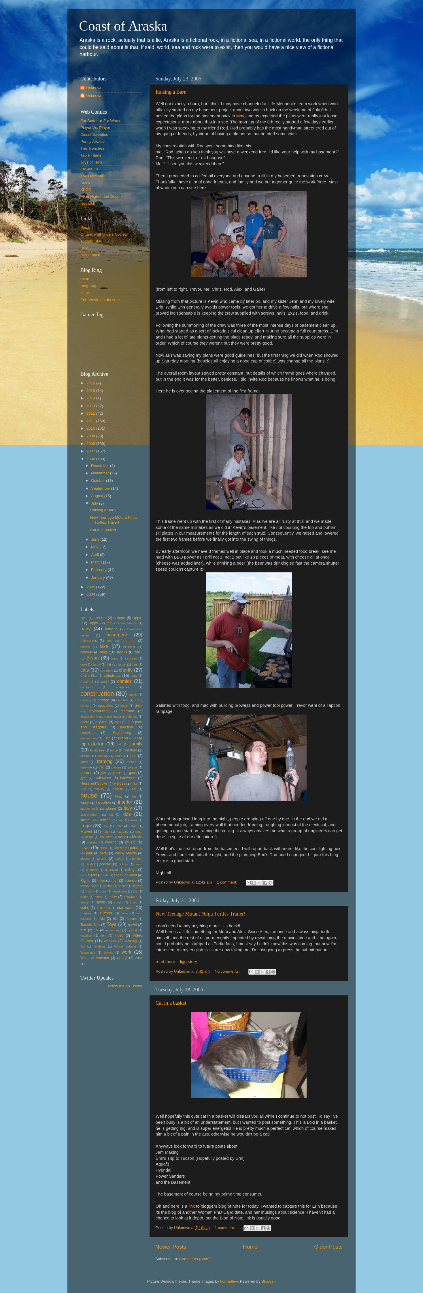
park (89, 853)
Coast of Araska (123, 25)
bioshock (129, 647)
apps (94, 623)
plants (119, 858)
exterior (95, 743)
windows (99, 946)
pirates (102, 859)
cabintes (131, 658)
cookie (133, 694)
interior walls (89, 808)
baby (85, 628)
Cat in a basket (171, 1003)
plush (89, 864)
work (126, 951)
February (99, 569)
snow (113, 897)
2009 (91, 436)
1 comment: (227, 882)
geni (103, 773)
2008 (91, 443)
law (120, 820)
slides (84, 897)
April (95, 554)
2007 (91, 451)
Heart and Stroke (93, 783)
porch (138, 864)
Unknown (94, 88)
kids (126, 814)
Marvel (86, 831)
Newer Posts (170, 1247)
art (109, 623)
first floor (130, 750)
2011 (91, 421)
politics (123, 864)
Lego (85, 825)
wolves (108, 952)
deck (138, 706)
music (130, 842)
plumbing (136, 858)
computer (122, 687)
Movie (137, 837)
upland (132, 930)
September (101, 488)
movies (92, 842)
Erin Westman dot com (100, 300)
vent (103, 935)
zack (138, 958)
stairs (84, 908)
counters (122, 700)
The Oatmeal (91, 176)
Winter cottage (125, 946)
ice (134, 796)
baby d (111, 629)
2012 (91, 413)
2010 (91, 428)
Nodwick (87, 203)
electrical (87, 733)
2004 (91, 594)
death (124, 705)
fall (120, 744)
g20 (101, 767)
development (98, 711)
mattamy (122, 831)
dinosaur (127, 711)
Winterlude (87, 952)
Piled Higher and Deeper (101, 196)
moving (110, 842)
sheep (122, 886)
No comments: (228, 971)
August (97, 496)
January (98, 577)
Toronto (131, 918)
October (98, 480)
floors (118, 756)
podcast (105, 864)
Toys (111, 924)
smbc (98, 897)
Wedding (130, 941)
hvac (119, 796)
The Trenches (92, 148)
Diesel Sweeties (94, 134)
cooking (85, 700)
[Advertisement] (106, 1019)
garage (132, 767)
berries (85, 647)
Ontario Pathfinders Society (104, 234)
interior (125, 802)
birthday (86, 652)
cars (134, 664)
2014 (91, 398)
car (108, 664)
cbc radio (106, 670)
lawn (134, 820)
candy (96, 664)
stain (133, 902)
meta (138, 831)
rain (83, 875)
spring (118, 902)
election (126, 727)
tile (115, 919)
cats (84, 669)
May (95, 547)
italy (128, 808)
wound (122, 958)
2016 (91, 383)
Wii (82, 946)
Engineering (121, 733)
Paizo (85, 227)
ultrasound (113, 930)
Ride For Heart (125, 875)
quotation (111, 869)
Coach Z (86, 681)
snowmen (130, 897)
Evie (138, 738)
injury (84, 802)
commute (86, 687)
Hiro (83, 789)
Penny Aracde (126, 853)
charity (126, 669)
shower (137, 886)
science (131, 881)
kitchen (85, 820)
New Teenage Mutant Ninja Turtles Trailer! (201, 914)
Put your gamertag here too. (109, 340)
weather (110, 941)
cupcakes (105, 706)
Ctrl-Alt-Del (89, 169)
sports (101, 902)
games (116, 767)
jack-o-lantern (89, 814)
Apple (138, 618)
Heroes (119, 783)
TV (96, 930)
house (88, 795)
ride (106, 875)
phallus (85, 858)
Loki (119, 826)
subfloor (106, 913)
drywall (101, 722)
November (100, 473)
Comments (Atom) (195, 1259)
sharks (107, 886)
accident (100, 618)
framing (105, 761)
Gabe (85, 293)
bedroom (128, 641)
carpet (122, 664)
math (106, 831)
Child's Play (88, 675)
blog (103, 652)
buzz (114, 658)
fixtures (85, 756)
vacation (86, 935)
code (105, 682)
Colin (84, 279)
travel (132, 925)
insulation (103, 802)
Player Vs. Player (95, 127)
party (103, 853)
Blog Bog (88, 286)
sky (135, 891)
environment (88, 738)
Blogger (268, 1281)
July (95, 503)
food (132, 756)
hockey (99, 789)
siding (89, 891)
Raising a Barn (171, 92)
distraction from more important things (108, 716)
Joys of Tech (91, 162)
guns (133, 773)
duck (117, 722)
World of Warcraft (94, 958)
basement (117, 634)
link (192, 1206)
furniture (86, 767)
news (85, 847)
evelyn (123, 738)
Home (250, 1247)
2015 (91, 390)
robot (101, 880)
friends (131, 762)
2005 (91, 587)
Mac (133, 826)
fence (114, 750)
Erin (106, 738)
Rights (85, 881)
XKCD (85, 189)
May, (240, 116)
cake (83, 664)
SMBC (86, 183)
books (122, 652)
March (97, 562)
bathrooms (88, 641)
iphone (110, 809)
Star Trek (103, 907)
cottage (103, 700)
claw (134, 675)
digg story (188, 961)
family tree (97, 750)
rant (94, 875)
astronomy (128, 623)
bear (110, 640)
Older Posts (328, 1247)
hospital (118, 789)
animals (120, 618)
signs (103, 891)
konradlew (229, 1281)
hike (134, 783)
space (84, 902)
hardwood (127, 778)
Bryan (92, 657)
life (106, 826)
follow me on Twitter (125, 986)
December (100, 465)
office (103, 848)
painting (136, 848)
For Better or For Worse (100, 121)
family (136, 743)
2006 (91, 459)
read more (165, 961)
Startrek (85, 913)
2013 (91, 406)
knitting (104, 820)
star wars (125, 907)
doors (84, 722)
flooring (102, 756)
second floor (88, 886)
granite (117, 773)
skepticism (119, 891)
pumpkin (92, 869)
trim (83, 930)
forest (84, 762)
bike (104, 646)
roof (114, 881)
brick (138, 652)
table (124, 913)
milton (89, 837)
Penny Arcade (92, 141)
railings (130, 870)
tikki (102, 919)
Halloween (103, 778)
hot (134, 789)
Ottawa (118, 848)
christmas (112, 675)
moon (122, 837)
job (111, 814)
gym (83, 778)
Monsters (105, 837)
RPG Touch (90, 255)
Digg (84, 248)
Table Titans (90, 155)
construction (97, 693)
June (96, 539)
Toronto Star (91, 241)
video (119, 935)
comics (124, 681)
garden (86, 772)
